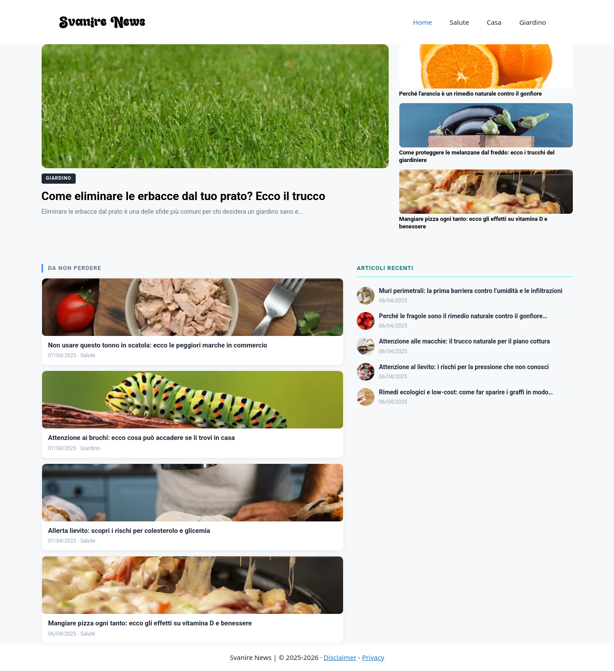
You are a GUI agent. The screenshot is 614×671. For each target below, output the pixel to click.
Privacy (373, 657)
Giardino (532, 22)
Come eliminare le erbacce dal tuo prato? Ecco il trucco (183, 196)
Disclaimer (340, 657)
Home (422, 22)
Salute (459, 22)
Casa (494, 22)
